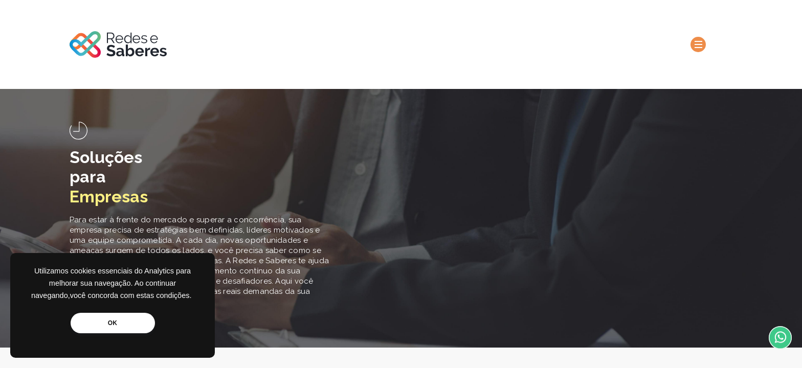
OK (112, 323)
